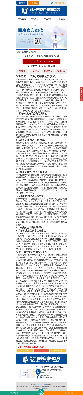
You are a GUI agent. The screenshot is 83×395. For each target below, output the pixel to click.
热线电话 (41, 350)
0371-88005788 (59, 3)
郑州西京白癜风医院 (43, 384)
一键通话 (33, 3)
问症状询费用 (14, 393)
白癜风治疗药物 (29, 52)
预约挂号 (25, 350)
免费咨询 (21, 3)
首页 (18, 52)
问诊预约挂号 (69, 393)
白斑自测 (58, 350)
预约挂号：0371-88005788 (42, 61)
